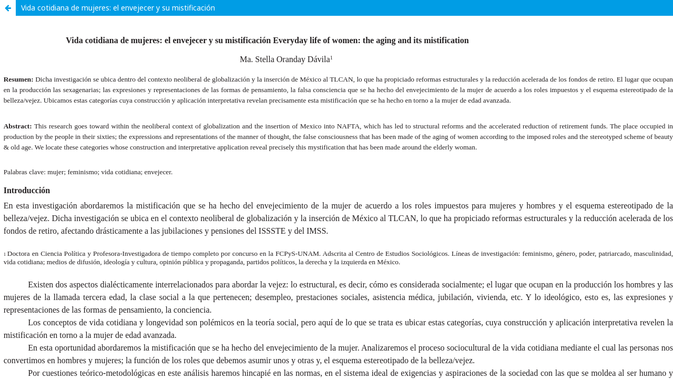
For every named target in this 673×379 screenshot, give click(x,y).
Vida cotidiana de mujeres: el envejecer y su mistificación (118, 8)
